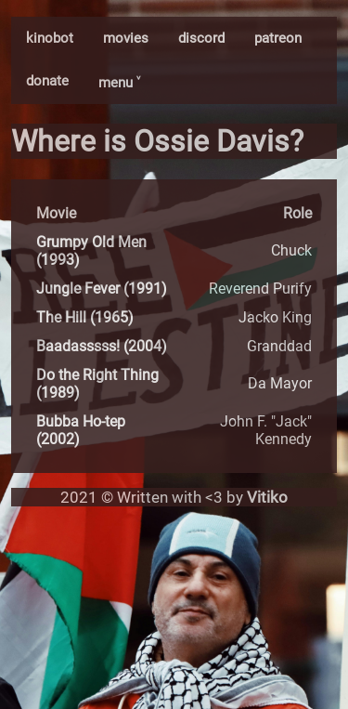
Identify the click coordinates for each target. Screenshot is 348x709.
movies (125, 38)
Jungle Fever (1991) (101, 288)
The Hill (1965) (85, 317)
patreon (278, 38)
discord (201, 38)
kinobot (49, 38)
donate (47, 80)
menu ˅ (119, 82)
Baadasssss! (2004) (101, 346)
